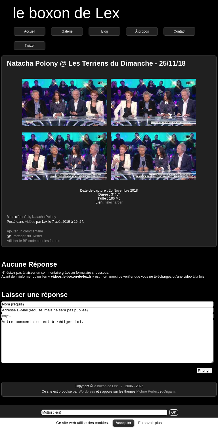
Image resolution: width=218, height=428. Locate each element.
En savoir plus (150, 423)
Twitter (30, 46)
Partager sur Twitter (27, 236)
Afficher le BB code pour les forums (33, 241)
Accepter (123, 423)
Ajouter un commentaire (25, 231)
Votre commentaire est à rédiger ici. (107, 345)
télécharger (114, 202)
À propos (142, 31)
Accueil (29, 31)
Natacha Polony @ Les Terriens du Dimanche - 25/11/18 (96, 63)
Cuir (27, 217)
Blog (104, 31)
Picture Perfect (147, 400)
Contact (179, 31)
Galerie (67, 31)
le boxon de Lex (66, 13)
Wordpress (87, 400)
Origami (169, 400)
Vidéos (30, 222)
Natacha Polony (44, 217)
